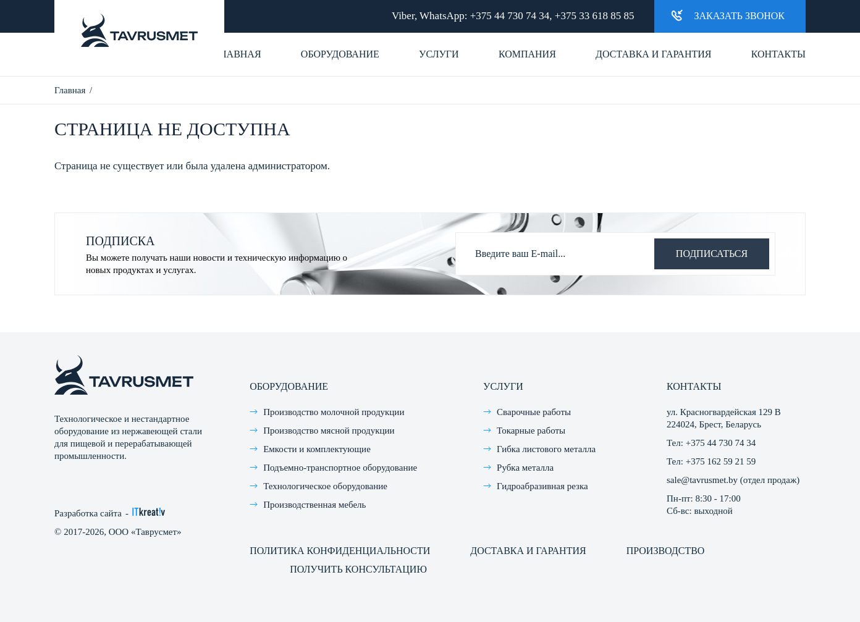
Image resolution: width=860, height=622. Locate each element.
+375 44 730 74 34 (510, 16)
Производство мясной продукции (328, 430)
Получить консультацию (358, 569)
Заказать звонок (728, 15)
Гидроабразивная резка (542, 486)
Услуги (439, 54)
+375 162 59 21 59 (721, 461)
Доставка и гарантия (653, 54)
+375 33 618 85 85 (594, 16)
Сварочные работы (534, 412)
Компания (527, 54)
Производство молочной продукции (333, 412)
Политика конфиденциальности (340, 550)
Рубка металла (525, 468)
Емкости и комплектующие (317, 449)
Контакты (778, 54)
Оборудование (340, 54)
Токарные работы (531, 430)
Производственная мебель (314, 505)
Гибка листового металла (546, 449)
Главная (238, 54)
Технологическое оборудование (325, 486)
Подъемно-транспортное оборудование (340, 468)
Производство (665, 550)
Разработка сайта (88, 513)
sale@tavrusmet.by (702, 480)
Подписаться (712, 253)
